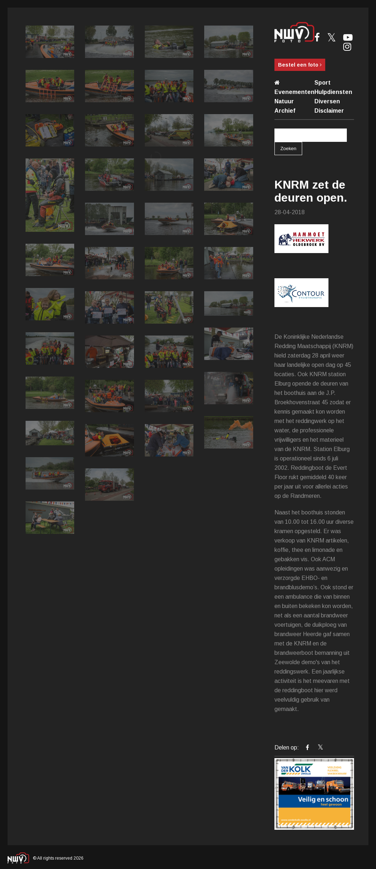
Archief (284, 111)
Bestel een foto (300, 65)
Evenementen (294, 92)
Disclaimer (329, 111)
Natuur (284, 101)
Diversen (327, 101)
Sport (322, 83)
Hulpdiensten (333, 92)
